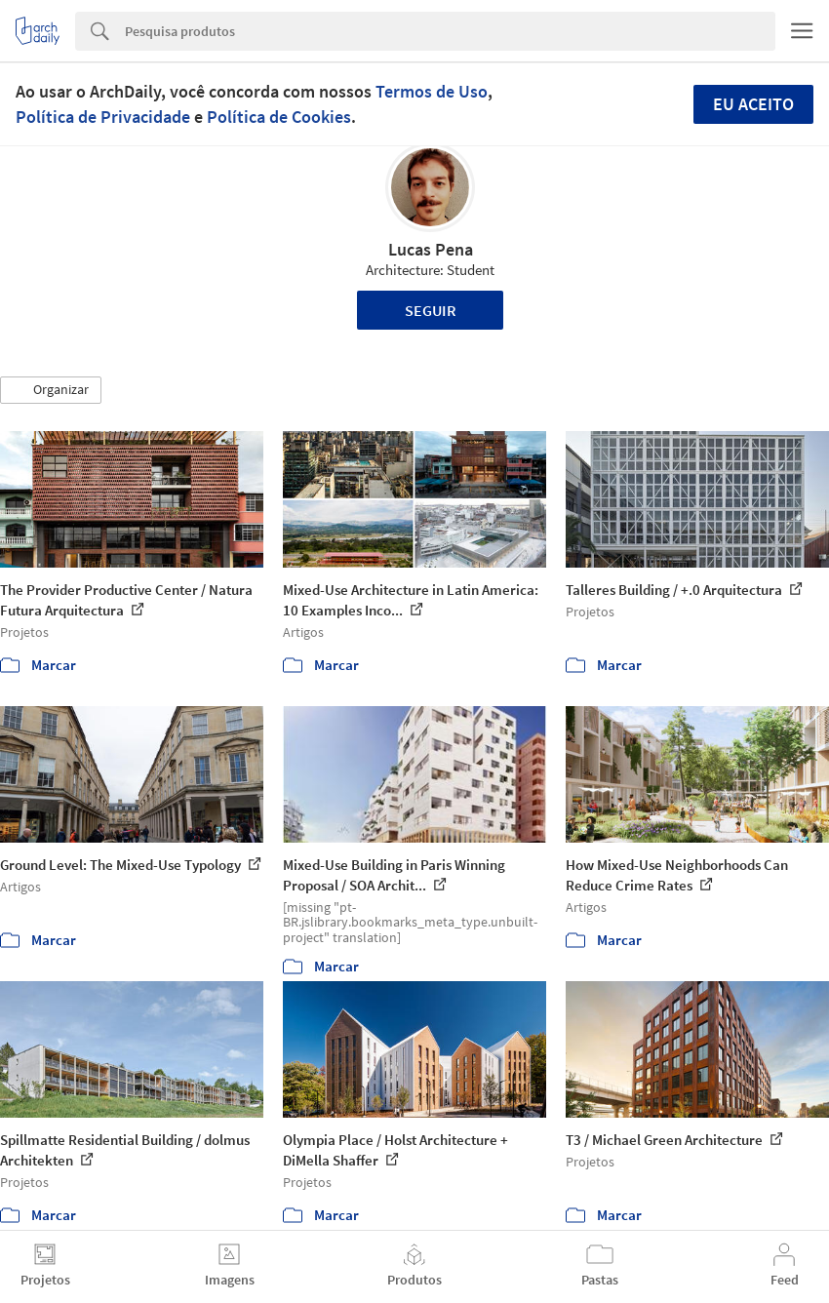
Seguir (430, 310)
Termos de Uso (431, 91)
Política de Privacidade (103, 116)
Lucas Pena (430, 249)
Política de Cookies (279, 116)
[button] (50, 390)
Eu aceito (753, 104)
